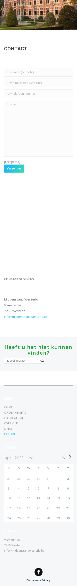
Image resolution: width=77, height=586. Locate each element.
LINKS (8, 429)
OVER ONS (11, 423)
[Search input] (22, 360)
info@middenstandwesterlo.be (26, 316)
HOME (8, 407)
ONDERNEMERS (15, 412)
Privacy (46, 580)
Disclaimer (32, 580)
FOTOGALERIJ (13, 418)
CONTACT (11, 434)
